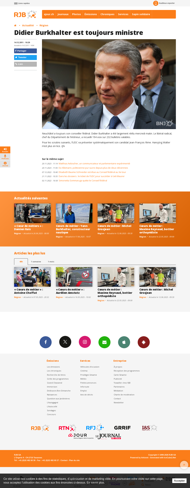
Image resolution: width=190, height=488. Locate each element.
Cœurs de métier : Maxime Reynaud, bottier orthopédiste (156, 229)
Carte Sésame (120, 375)
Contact (117, 398)
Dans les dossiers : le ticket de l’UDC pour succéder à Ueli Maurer (83, 176)
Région (44, 25)
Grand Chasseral (54, 383)
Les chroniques (54, 371)
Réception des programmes (127, 371)
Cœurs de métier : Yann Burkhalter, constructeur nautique (73, 229)
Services (123, 14)
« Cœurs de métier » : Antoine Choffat (28, 291)
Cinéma (83, 371)
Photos (76, 14)
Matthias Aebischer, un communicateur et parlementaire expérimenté (86, 163)
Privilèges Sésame (88, 375)
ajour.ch (49, 14)
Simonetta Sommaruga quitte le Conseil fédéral (74, 180)
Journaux (62, 14)
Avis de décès (86, 394)
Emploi (83, 391)
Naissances (52, 394)
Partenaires (119, 387)
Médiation (118, 391)
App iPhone (124, 342)
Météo (83, 379)
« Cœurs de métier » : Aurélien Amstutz (70, 291)
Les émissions (53, 367)
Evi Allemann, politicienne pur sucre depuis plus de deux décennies (85, 167)
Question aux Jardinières (58, 398)
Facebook (46, 342)
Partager (20, 51)
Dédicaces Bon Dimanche (59, 391)
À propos (118, 367)
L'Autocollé (52, 406)
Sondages (51, 410)
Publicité (118, 379)
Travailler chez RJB (122, 383)
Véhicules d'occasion (89, 367)
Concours (51, 414)
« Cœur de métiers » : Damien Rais (28, 227)
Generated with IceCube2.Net (163, 458)
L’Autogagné (52, 402)
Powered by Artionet (139, 458)
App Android (144, 342)
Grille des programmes (57, 379)
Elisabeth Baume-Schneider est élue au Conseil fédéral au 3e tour (84, 172)
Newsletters (104, 342)
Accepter (179, 480)
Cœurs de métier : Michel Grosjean (114, 227)
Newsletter (119, 402)
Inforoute (84, 387)
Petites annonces (88, 383)
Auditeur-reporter (164, 3)
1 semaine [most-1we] (36, 261)
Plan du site (74, 460)
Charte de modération (124, 394)
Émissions (91, 14)
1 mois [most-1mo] (51, 261)
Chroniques (107, 14)
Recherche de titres (56, 375)
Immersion (52, 387)
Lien (19, 64)
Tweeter (21, 57)
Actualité (28, 25)
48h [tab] (21, 261)
